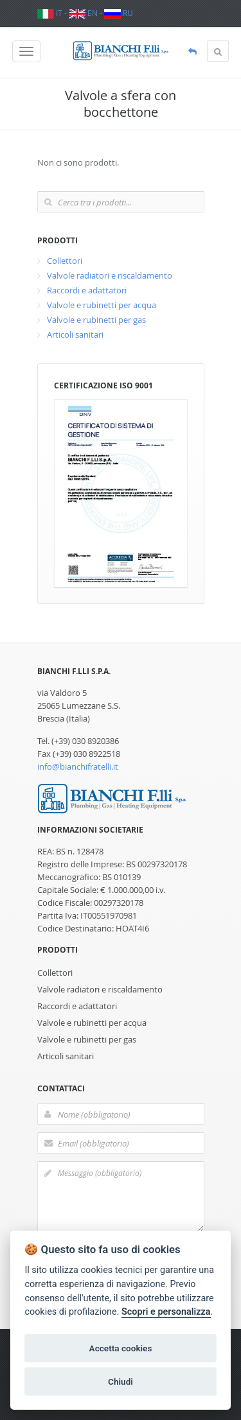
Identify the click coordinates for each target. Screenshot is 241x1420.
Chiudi (120, 1381)
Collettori (64, 260)
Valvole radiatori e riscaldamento (109, 275)
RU (118, 13)
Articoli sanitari (75, 334)
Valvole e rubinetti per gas (96, 319)
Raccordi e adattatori (87, 290)
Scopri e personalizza (165, 1311)
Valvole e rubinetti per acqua (101, 305)
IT (49, 13)
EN (83, 13)
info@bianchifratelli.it (77, 766)
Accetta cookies (120, 1348)
